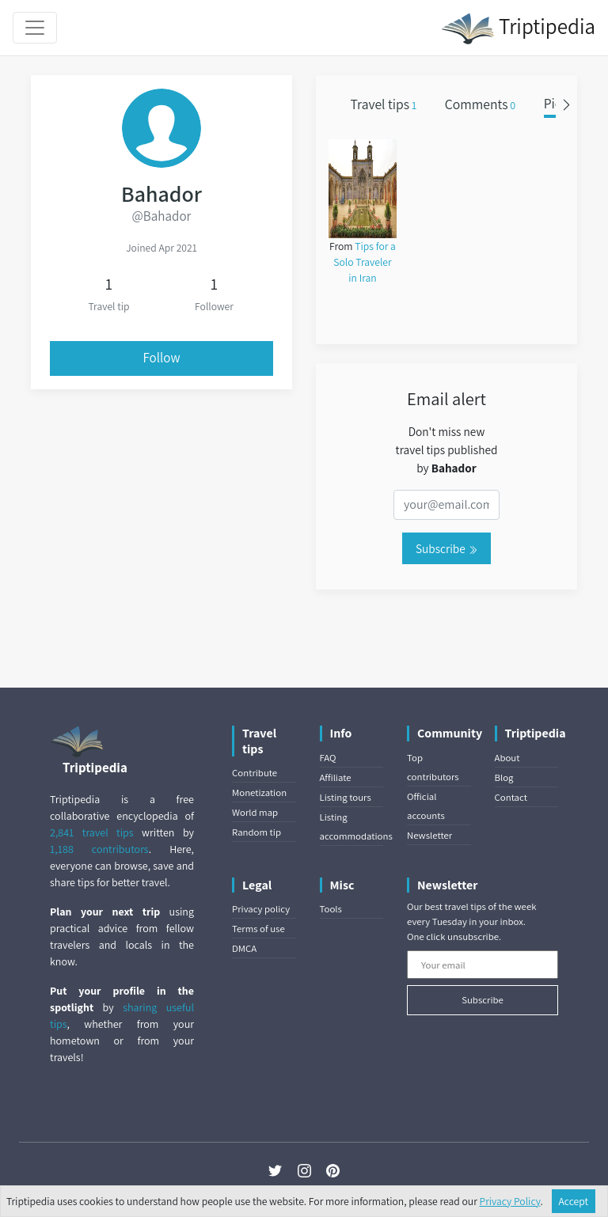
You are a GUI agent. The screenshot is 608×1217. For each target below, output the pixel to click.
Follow (161, 357)
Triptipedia (518, 28)
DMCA (244, 948)
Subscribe (446, 548)
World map (255, 812)
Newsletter (429, 835)
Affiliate (336, 777)
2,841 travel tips (92, 832)
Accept (574, 1201)
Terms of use (258, 928)
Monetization (259, 792)
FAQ (328, 757)
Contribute (254, 772)
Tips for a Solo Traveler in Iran (364, 262)
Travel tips (384, 104)
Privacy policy (261, 909)
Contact (511, 797)
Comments (480, 104)
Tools (331, 909)
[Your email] (482, 964)
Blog (504, 777)
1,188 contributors (99, 849)
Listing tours (345, 797)
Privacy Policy (510, 1201)
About (507, 757)
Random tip (256, 832)
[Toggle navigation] (35, 28)
